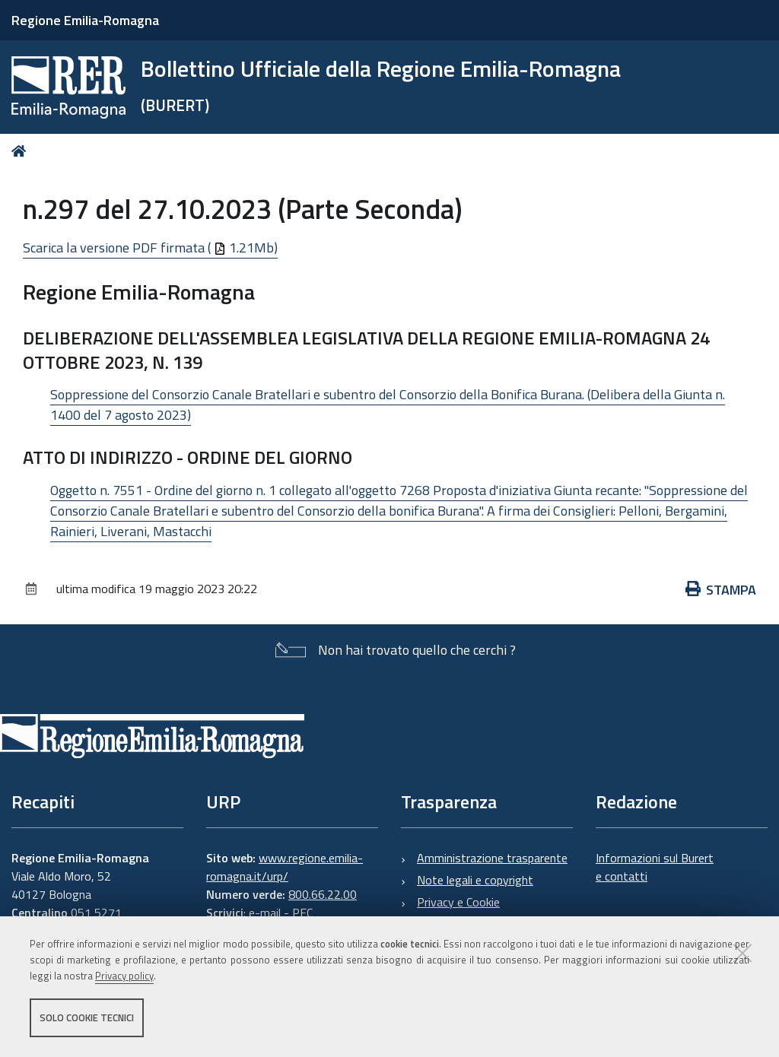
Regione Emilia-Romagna (85, 20)
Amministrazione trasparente (492, 858)
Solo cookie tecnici (87, 1017)
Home (21, 150)
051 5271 (96, 912)
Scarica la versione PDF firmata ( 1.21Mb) (150, 247)
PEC (302, 912)
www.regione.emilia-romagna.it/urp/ (284, 867)
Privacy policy (124, 975)
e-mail (265, 912)
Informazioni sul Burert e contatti (655, 867)
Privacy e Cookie (458, 902)
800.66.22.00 (322, 894)
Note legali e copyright (475, 880)
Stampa (721, 589)
